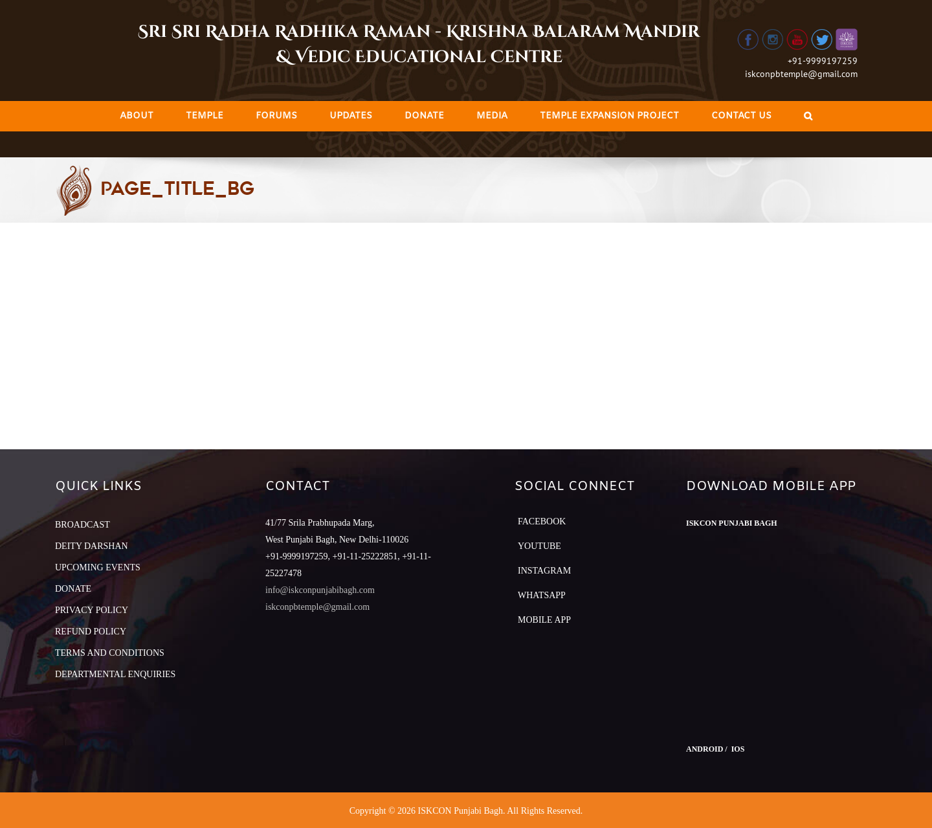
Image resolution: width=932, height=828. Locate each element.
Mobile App (544, 620)
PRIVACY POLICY (91, 610)
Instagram (544, 571)
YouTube (539, 546)
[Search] (808, 116)
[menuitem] (137, 116)
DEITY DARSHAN (91, 546)
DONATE (73, 589)
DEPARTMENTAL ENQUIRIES (115, 674)
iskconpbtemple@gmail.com (801, 74)
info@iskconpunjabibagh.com (320, 590)
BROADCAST (82, 525)
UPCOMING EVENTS (97, 567)
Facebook (542, 521)
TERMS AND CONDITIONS (109, 653)
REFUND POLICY (90, 631)
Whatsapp (542, 595)
